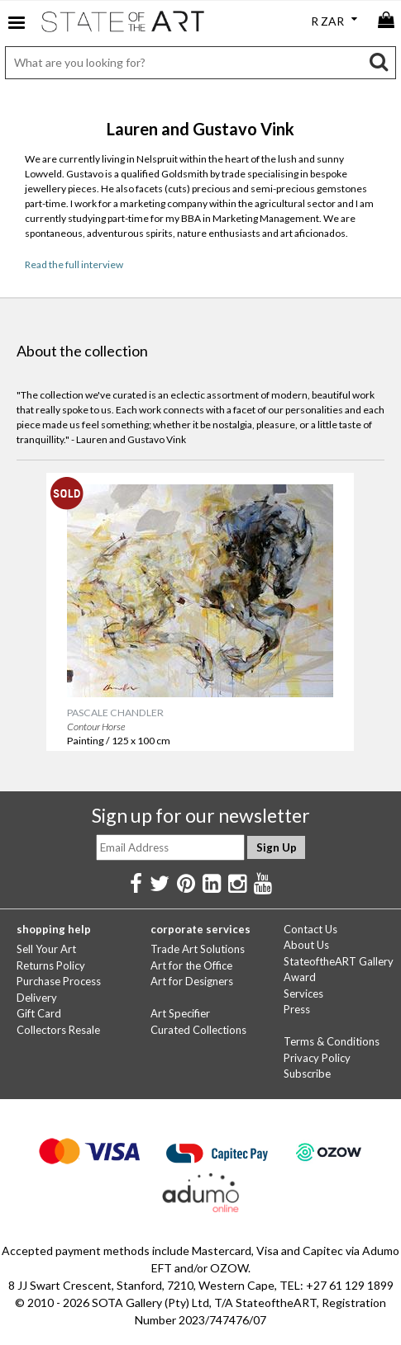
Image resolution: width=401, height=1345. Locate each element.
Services (303, 993)
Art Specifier (180, 1013)
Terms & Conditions (332, 1041)
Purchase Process (59, 981)
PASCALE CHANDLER (113, 712)
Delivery (37, 997)
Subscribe (307, 1073)
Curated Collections (198, 1029)
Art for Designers (191, 981)
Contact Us (310, 929)
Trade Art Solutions (197, 949)
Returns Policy (51, 965)
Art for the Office (191, 965)
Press (297, 1009)
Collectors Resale (58, 1029)
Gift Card (39, 1013)
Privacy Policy (317, 1057)
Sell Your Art (46, 949)
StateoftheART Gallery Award (339, 969)
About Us (306, 944)
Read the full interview (74, 264)
